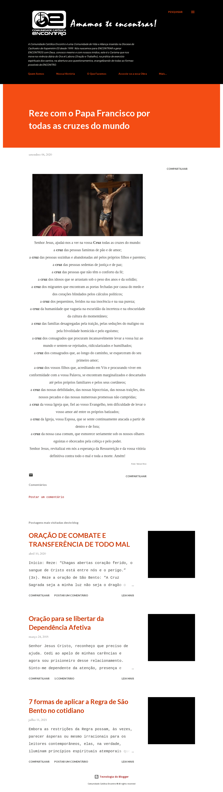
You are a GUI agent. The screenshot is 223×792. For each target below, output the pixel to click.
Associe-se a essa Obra (132, 73)
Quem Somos (36, 73)
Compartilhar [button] (177, 168)
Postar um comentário (46, 497)
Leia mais (128, 595)
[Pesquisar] (175, 12)
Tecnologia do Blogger (111, 776)
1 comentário (64, 678)
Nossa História (65, 73)
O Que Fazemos (96, 73)
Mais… (163, 73)
